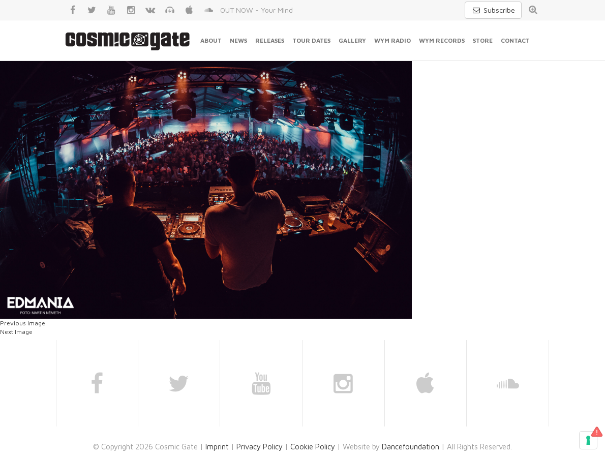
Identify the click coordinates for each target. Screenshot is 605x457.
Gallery (352, 40)
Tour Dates (311, 40)
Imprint (217, 446)
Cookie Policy (312, 446)
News (238, 40)
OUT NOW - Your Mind (256, 10)
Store (483, 40)
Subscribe (493, 10)
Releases (269, 40)
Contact (515, 40)
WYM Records (442, 40)
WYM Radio (392, 40)
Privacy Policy (259, 446)
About (211, 40)
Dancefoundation (410, 446)
